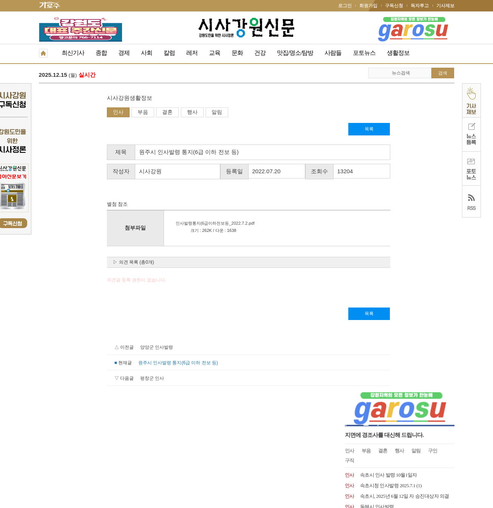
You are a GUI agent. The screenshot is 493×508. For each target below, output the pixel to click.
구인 (432, 142)
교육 (214, 53)
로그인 (345, 5)
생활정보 (398, 53)
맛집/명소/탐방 (295, 53)
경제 (124, 53)
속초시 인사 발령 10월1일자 (388, 166)
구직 (349, 152)
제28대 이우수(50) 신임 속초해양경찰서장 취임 (408, 230)
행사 (124, 113)
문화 (237, 53)
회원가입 (368, 5)
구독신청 (394, 5)
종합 (101, 53)
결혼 (99, 113)
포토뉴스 (364, 53)
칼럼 (169, 53)
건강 (260, 53)
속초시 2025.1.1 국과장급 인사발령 (395, 209)
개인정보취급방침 (57, 455)
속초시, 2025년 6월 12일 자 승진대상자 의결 (404, 188)
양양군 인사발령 (88, 348)
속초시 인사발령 (377, 251)
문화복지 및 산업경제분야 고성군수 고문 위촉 (407, 262)
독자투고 (420, 5)
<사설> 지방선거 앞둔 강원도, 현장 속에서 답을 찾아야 (189, 75)
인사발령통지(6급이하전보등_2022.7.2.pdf (145, 224)
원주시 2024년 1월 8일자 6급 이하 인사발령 (404, 283)
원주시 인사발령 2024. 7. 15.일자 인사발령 (403, 219)
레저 (192, 53)
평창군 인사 (84, 379)
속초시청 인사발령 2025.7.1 (388, 177)
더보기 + (446, 297)
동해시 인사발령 (377, 198)
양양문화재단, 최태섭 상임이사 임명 (397, 272)
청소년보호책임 (98, 455)
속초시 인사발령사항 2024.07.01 (392, 241)
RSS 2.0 (128, 455)
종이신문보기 (230, 455)
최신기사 (73, 53)
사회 (146, 53)
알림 (149, 113)
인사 (50, 113)
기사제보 (445, 5)
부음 (75, 113)
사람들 (333, 53)
